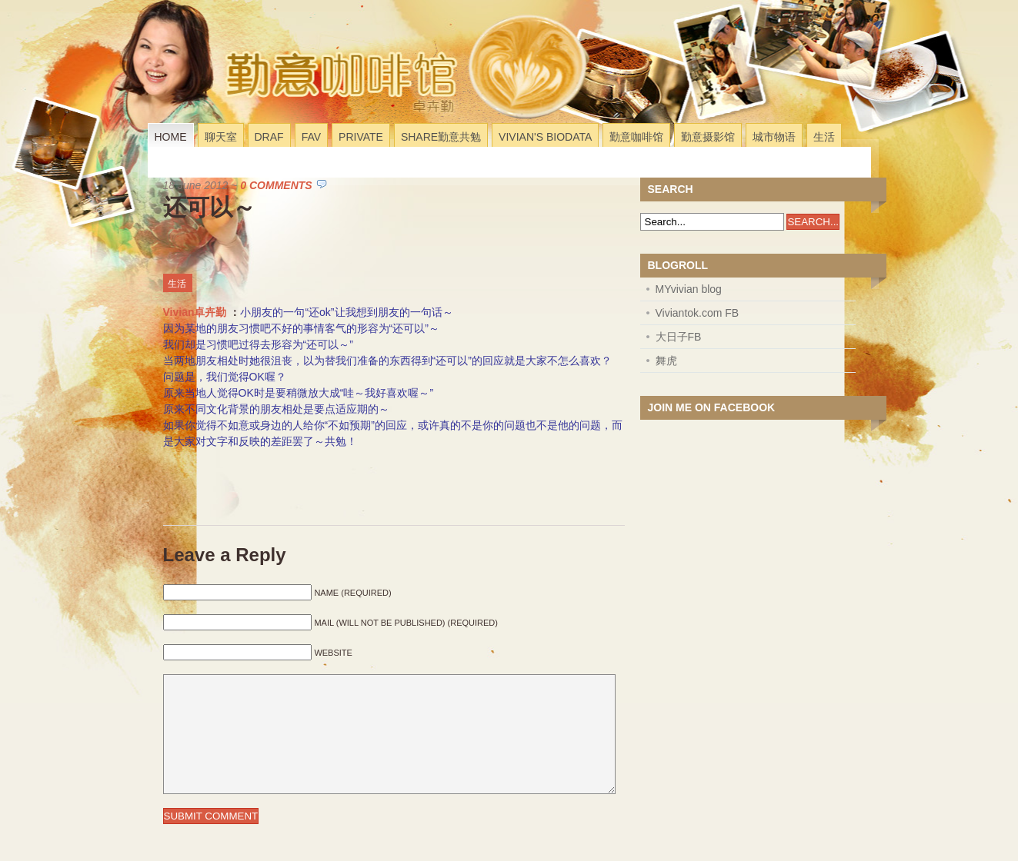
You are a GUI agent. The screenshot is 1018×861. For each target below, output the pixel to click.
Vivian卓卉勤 (195, 312)
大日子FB (679, 337)
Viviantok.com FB (697, 313)
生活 (824, 137)
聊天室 (221, 137)
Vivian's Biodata (545, 137)
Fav (311, 137)
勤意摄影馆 (708, 137)
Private (361, 137)
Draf (269, 137)
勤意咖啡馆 (636, 137)
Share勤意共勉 (441, 137)
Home (171, 137)
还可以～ (209, 207)
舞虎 (666, 360)
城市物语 (774, 137)
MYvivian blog (689, 289)
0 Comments (276, 185)
